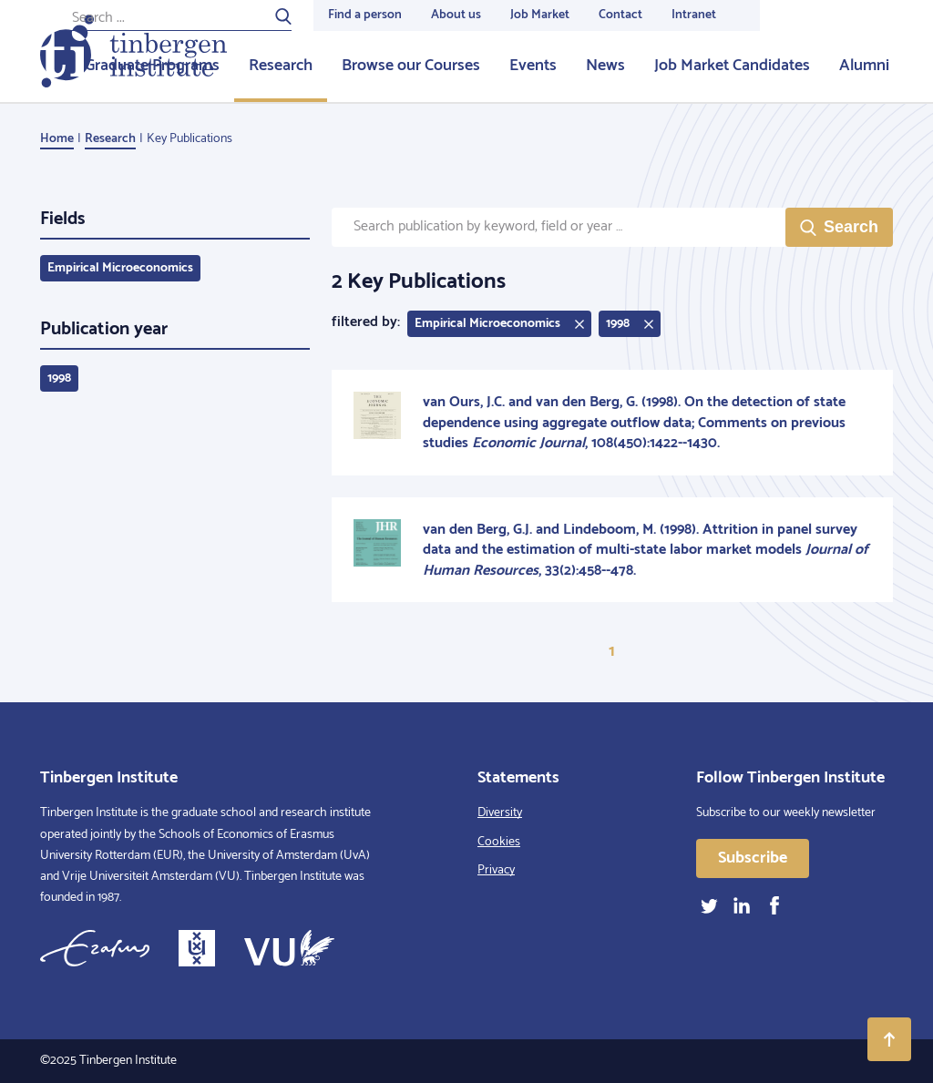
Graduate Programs (152, 65)
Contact (620, 15)
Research (281, 65)
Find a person (365, 15)
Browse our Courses (411, 65)
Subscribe (752, 858)
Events (533, 65)
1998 (59, 378)
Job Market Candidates (732, 65)
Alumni (864, 65)
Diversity (499, 812)
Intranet (694, 15)
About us (456, 15)
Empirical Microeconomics (120, 268)
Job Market (539, 15)
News (605, 65)
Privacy (496, 870)
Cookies (498, 842)
